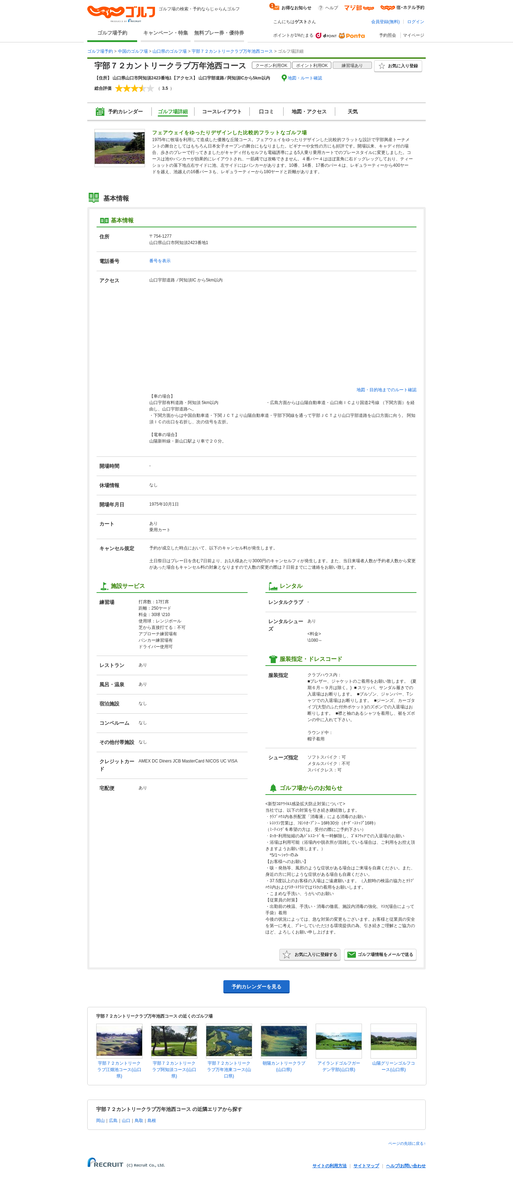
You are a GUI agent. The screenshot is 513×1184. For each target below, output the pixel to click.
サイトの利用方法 (329, 1165)
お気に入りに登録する (310, 954)
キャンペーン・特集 (165, 33)
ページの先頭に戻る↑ (407, 1143)
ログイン (415, 21)
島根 (151, 1120)
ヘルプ (331, 7)
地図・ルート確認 (305, 78)
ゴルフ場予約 (112, 33)
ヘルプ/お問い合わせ (406, 1165)
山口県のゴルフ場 (169, 51)
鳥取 (139, 1120)
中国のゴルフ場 (133, 51)
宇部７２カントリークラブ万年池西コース (232, 51)
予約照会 (387, 35)
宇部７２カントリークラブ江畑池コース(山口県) (119, 1070)
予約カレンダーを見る (256, 986)
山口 (126, 1120)
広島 (113, 1120)
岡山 (100, 1120)
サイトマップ (366, 1165)
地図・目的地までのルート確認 (386, 389)
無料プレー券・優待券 (219, 33)
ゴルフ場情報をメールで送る (380, 954)
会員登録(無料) (385, 21)
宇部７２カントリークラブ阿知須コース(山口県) (174, 1070)
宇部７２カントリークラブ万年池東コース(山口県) (229, 1070)
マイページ (413, 35)
